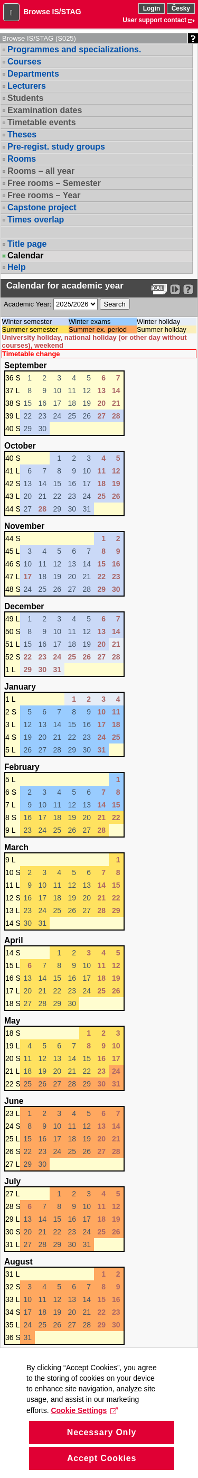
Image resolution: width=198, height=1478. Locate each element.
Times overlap (35, 219)
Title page (26, 243)
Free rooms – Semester (54, 183)
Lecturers (26, 85)
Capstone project (42, 207)
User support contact (154, 20)
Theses (21, 134)
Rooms (21, 158)
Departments (33, 73)
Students (25, 98)
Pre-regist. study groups (56, 146)
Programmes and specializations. (74, 49)
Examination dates (44, 110)
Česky (181, 8)
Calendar (25, 256)
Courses (24, 61)
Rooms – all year (40, 170)
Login (152, 8)
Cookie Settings (84, 1452)
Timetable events (41, 122)
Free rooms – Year (43, 195)
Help (16, 267)
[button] (11, 12)
